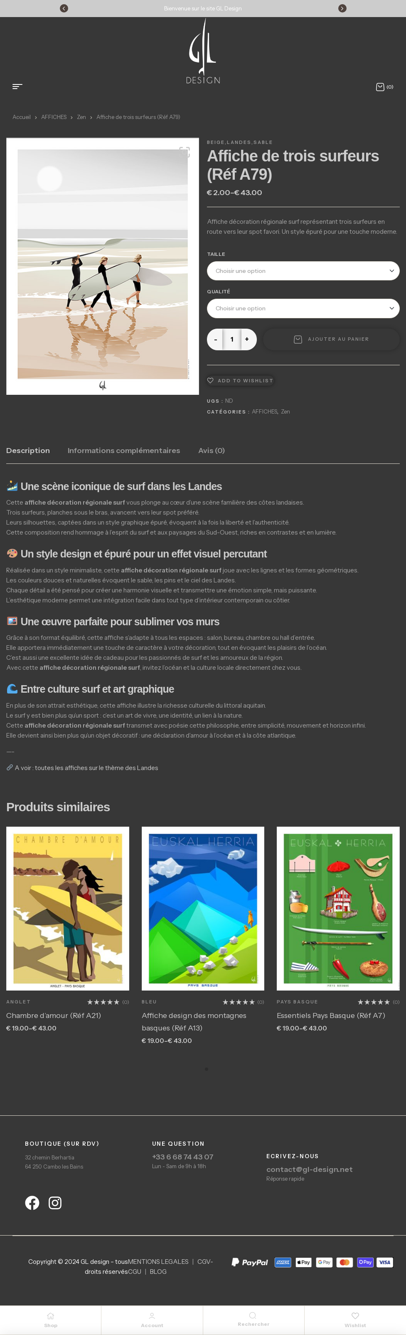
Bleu (149, 1002)
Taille (216, 254)
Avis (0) (211, 450)
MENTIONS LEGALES (158, 1262)
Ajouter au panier (338, 339)
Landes (239, 142)
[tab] (28, 454)
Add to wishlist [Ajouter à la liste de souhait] (246, 381)
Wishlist (355, 1325)
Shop (50, 1325)
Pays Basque (297, 1002)
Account (152, 1325)
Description (28, 450)
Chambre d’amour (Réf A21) (53, 1015)
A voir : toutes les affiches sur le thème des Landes (82, 768)
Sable (263, 142)
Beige (216, 142)
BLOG (158, 1272)
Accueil (21, 117)
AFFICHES (53, 117)
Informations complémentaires (124, 450)
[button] (184, 152)
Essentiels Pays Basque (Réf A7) (331, 1015)
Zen (81, 117)
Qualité (218, 291)
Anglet (18, 1002)
